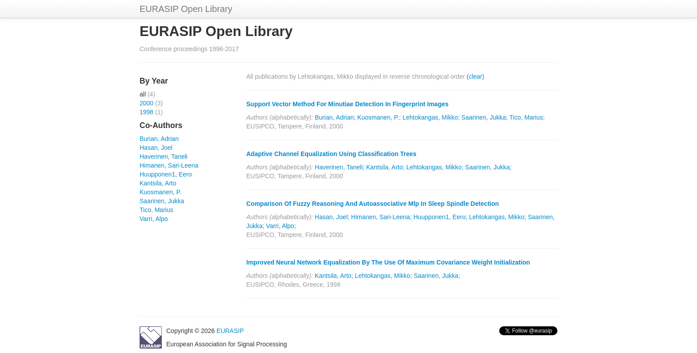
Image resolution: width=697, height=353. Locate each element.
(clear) (476, 76)
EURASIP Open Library (186, 9)
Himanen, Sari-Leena (169, 165)
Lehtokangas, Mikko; (431, 117)
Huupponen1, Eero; (440, 217)
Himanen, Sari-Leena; (381, 217)
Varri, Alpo (154, 218)
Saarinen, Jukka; (484, 117)
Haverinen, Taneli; (340, 167)
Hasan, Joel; (332, 217)
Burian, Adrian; (335, 117)
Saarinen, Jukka (162, 201)
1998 (146, 112)
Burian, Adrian (159, 138)
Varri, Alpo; (281, 225)
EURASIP (230, 330)
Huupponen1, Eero (166, 174)
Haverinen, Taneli (164, 156)
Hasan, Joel (156, 147)
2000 (146, 103)
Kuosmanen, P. (160, 192)
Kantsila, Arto (158, 183)
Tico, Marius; (527, 117)
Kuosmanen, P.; (379, 117)
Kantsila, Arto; (385, 167)
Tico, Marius (156, 209)
